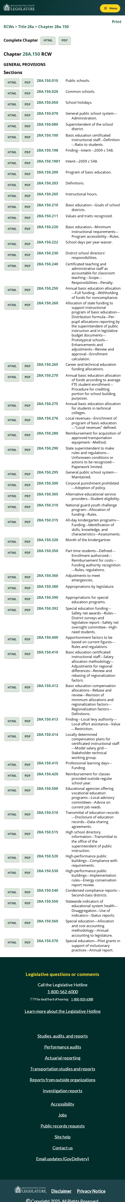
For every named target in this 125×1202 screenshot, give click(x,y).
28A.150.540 (47, 890)
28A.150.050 (47, 102)
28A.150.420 (47, 774)
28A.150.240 (47, 264)
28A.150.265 (47, 364)
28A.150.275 (47, 403)
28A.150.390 (47, 597)
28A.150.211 (47, 215)
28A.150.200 (47, 172)
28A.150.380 (47, 586)
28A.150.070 (47, 113)
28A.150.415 (47, 763)
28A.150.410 (47, 652)
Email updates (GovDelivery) (62, 1158)
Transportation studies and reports (62, 1068)
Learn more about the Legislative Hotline (63, 1011)
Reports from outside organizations (62, 1079)
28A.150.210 (47, 205)
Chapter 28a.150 (53, 26)
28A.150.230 (47, 253)
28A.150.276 (47, 418)
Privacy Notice (91, 1191)
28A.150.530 (47, 870)
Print (116, 21)
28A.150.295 (47, 472)
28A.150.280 (47, 433)
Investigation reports (62, 1090)
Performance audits (62, 1046)
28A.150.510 (47, 812)
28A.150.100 (47, 135)
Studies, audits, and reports (62, 1036)
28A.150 (31, 54)
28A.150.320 (47, 539)
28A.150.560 (47, 921)
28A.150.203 (47, 183)
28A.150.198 (47, 150)
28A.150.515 (47, 832)
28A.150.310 (47, 505)
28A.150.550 (47, 901)
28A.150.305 (47, 494)
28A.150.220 (47, 226)
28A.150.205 (47, 194)
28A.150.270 (47, 375)
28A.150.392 (47, 608)
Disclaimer (61, 1191)
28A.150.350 (47, 550)
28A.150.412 (47, 685)
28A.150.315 (47, 520)
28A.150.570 (47, 940)
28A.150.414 (47, 734)
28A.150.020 (47, 91)
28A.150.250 (47, 288)
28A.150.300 (47, 483)
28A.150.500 (47, 788)
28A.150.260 (47, 303)
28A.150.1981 (48, 161)
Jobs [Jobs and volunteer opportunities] (62, 1115)
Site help (63, 1136)
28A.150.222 (47, 242)
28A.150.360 (47, 575)
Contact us (62, 1147)
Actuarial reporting (62, 1057)
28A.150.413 (47, 719)
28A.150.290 (47, 448)
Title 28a (26, 26)
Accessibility (62, 1104)
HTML (48, 40)
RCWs (9, 26)
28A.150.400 (47, 637)
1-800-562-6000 (62, 991)
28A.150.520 (47, 856)
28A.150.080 (47, 124)
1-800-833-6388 (82, 999)
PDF (65, 40)
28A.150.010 (47, 80)
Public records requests (63, 1125)
